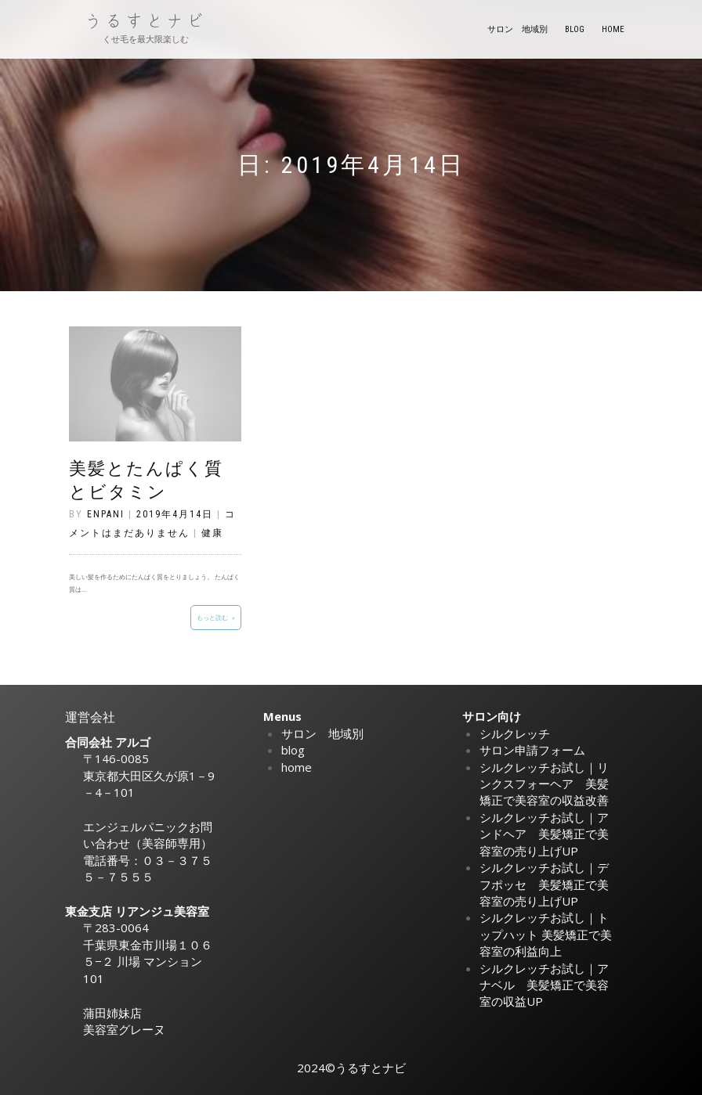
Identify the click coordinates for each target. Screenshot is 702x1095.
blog (574, 29)
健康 (212, 533)
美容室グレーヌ (124, 1029)
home (613, 29)
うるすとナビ (146, 21)
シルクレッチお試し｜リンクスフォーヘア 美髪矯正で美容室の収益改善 (544, 784)
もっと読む (212, 617)
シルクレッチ (514, 733)
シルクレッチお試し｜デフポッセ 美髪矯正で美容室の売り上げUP (544, 884)
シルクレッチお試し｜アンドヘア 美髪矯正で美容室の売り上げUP (544, 834)
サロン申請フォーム (532, 750)
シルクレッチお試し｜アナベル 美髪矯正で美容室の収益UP (544, 985)
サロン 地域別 (517, 29)
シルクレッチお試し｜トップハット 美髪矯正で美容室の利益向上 (545, 934)
